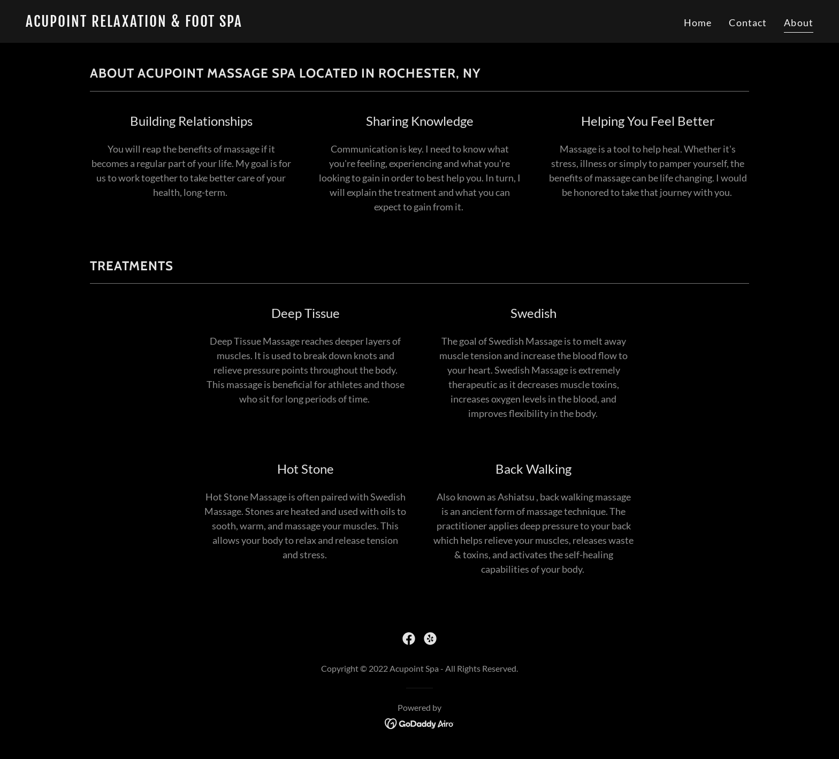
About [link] (798, 22)
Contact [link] (748, 22)
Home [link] (698, 22)
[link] (218, 23)
